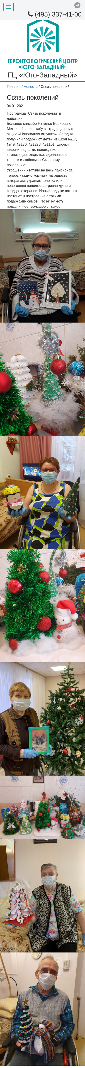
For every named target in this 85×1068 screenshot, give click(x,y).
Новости (31, 87)
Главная (14, 87)
